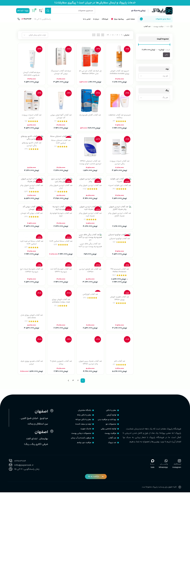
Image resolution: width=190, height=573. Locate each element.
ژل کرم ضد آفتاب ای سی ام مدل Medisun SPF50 (90, 75)
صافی (166, 58)
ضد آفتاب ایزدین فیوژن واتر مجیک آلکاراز (119, 255)
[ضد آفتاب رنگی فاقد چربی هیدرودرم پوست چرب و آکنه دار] (90, 285)
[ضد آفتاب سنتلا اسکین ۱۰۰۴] (60, 285)
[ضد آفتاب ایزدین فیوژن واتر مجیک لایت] (90, 239)
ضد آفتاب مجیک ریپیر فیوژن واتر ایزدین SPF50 (90, 440)
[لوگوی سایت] (151, 12)
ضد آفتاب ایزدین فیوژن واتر (90, 209)
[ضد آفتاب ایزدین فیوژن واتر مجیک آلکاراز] (119, 239)
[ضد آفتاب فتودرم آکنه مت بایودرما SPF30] (60, 331)
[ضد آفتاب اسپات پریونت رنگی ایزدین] (119, 150)
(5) (25, 125)
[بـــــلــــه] (152, 538)
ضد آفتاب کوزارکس (90, 392)
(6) (55, 125)
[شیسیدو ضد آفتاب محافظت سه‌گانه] (119, 104)
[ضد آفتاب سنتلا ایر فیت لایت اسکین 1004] (31, 285)
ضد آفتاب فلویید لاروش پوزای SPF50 (119, 393)
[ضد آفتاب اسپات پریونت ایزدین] (31, 104)
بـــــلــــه (152, 541)
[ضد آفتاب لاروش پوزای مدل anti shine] (31, 378)
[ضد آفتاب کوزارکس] (90, 378)
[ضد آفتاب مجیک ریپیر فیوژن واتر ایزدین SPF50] (90, 424)
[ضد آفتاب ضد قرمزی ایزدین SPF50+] (90, 331)
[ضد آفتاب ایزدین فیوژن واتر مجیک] (31, 193)
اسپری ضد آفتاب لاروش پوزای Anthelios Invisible (120, 75)
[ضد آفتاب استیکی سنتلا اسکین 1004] (60, 140)
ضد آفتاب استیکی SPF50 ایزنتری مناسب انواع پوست (90, 166)
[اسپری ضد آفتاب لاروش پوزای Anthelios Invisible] (119, 60)
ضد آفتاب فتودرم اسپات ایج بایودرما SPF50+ (31, 347)
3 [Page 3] (73, 457)
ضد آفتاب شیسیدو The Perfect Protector (119, 347)
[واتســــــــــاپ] (166, 538)
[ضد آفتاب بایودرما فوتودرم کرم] (60, 239)
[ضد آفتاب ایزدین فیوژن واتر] (90, 193)
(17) (25, 398)
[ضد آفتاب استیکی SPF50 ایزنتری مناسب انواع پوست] (90, 150)
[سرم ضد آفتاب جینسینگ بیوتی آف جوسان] (60, 60)
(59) (55, 306)
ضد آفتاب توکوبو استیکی (119, 299)
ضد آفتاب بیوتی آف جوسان (31, 253)
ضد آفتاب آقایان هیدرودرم (90, 118)
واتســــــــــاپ (164, 541)
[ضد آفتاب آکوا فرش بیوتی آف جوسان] (60, 104)
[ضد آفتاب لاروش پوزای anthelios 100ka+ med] (60, 378)
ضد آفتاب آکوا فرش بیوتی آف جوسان (61, 120)
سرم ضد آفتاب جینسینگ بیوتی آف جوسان (60, 75)
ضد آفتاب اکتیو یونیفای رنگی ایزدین (31, 148)
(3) (114, 125)
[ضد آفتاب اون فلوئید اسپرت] (119, 193)
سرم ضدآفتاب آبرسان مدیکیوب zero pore (31, 77)
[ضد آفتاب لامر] (119, 424)
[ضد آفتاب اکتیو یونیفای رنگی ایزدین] (31, 142)
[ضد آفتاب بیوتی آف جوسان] (31, 239)
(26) (85, 396)
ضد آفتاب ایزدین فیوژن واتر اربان (61, 209)
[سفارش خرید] (35, 39)
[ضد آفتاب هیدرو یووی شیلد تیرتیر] (31, 424)
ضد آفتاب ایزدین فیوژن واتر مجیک (31, 209)
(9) (55, 214)
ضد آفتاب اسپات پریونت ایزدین (31, 120)
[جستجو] (70, 13)
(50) (114, 352)
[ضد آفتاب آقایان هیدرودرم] (90, 104)
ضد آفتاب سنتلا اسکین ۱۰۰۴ (61, 301)
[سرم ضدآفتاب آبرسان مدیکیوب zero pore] (31, 61)
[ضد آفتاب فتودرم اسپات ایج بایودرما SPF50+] (31, 331)
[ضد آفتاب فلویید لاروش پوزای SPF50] (119, 378)
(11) (114, 398)
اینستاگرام (177, 541)
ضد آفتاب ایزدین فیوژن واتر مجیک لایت (90, 255)
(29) (26, 153)
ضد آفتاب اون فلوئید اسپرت (119, 209)
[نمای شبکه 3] (98, 39)
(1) (85, 260)
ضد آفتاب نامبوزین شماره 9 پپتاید (61, 440)
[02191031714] (10, 538)
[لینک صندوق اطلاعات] (24, 22)
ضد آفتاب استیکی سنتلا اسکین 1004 (61, 146)
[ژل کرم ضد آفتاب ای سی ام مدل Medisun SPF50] (90, 60)
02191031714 (21, 538)
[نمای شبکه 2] (102, 39)
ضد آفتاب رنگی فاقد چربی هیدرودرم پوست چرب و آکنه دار (90, 302)
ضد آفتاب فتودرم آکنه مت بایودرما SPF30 (61, 347)
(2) (55, 398)
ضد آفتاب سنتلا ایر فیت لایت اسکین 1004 (31, 301)
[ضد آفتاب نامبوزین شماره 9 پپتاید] (60, 424)
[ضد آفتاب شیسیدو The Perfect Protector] (119, 331)
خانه (167, 30)
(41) (114, 214)
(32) (26, 257)
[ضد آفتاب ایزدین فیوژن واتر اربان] (60, 193)
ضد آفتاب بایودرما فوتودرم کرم (61, 255)
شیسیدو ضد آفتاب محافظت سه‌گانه (120, 120)
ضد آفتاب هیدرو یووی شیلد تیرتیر (31, 440)
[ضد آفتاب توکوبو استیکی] (119, 285)
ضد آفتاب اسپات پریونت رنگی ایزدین (120, 166)
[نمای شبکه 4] (93, 39)
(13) (26, 306)
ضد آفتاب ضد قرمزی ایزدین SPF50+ (90, 347)
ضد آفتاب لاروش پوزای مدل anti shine (31, 393)
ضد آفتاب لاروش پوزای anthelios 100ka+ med (61, 393)
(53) (26, 214)
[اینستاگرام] (179, 538)
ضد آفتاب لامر (119, 438)
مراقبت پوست (158, 30)
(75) (85, 214)
